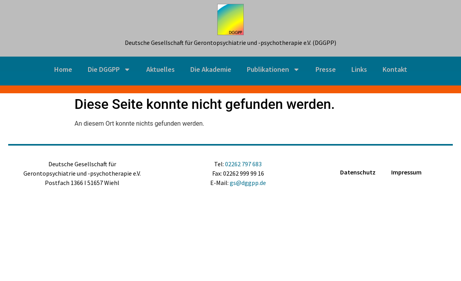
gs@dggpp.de (248, 183)
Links (359, 69)
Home (63, 69)
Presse (326, 69)
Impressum (406, 172)
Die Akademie (210, 69)
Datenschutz (358, 172)
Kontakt (395, 69)
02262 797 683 (243, 164)
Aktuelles (160, 69)
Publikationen (273, 69)
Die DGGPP (109, 69)
